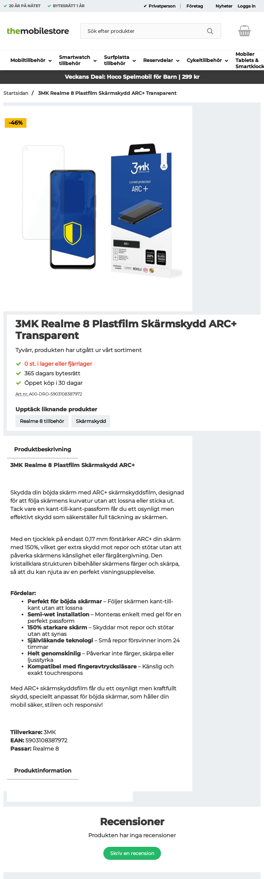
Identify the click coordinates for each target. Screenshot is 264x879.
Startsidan (15, 93)
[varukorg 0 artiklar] (244, 31)
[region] (98, 450)
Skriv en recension (132, 853)
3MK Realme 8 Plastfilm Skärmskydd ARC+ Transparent (106, 93)
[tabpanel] (98, 601)
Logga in (246, 6)
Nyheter (224, 6)
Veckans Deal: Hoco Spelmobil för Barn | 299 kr (132, 77)
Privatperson (161, 6)
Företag (194, 6)
